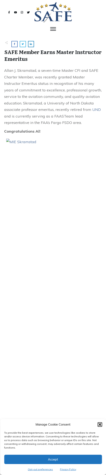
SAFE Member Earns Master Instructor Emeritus (53, 55)
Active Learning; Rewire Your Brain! (53, 398)
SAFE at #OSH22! (53, 349)
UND (96, 109)
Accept (53, 459)
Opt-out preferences (40, 469)
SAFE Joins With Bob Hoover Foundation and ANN (53, 300)
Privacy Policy (68, 469)
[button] (100, 424)
